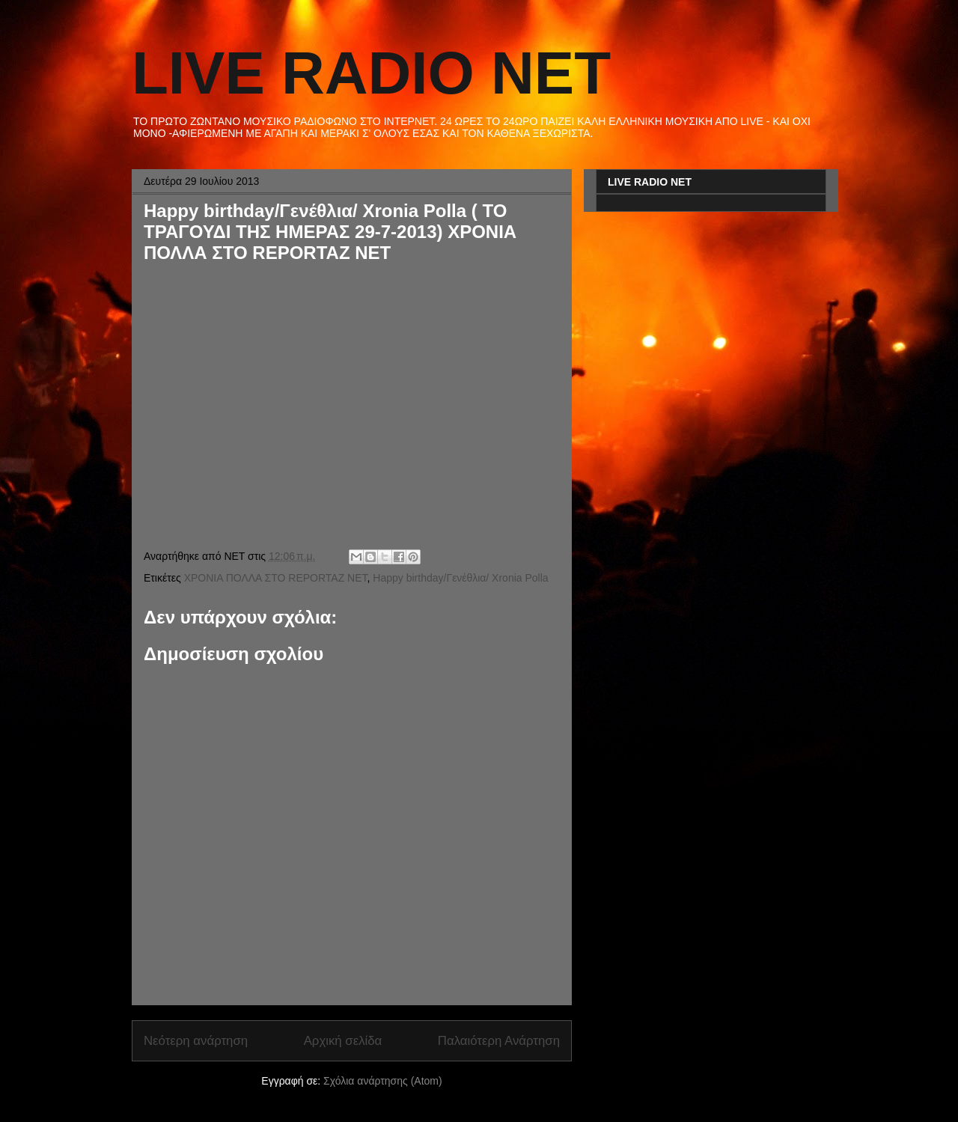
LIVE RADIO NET (371, 73)
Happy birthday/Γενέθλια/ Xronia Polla (460, 578)
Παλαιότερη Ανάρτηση (499, 1041)
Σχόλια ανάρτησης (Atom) (382, 1081)
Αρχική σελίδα (343, 1041)
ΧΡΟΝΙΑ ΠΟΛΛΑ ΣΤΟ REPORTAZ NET (275, 578)
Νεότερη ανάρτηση (196, 1041)
